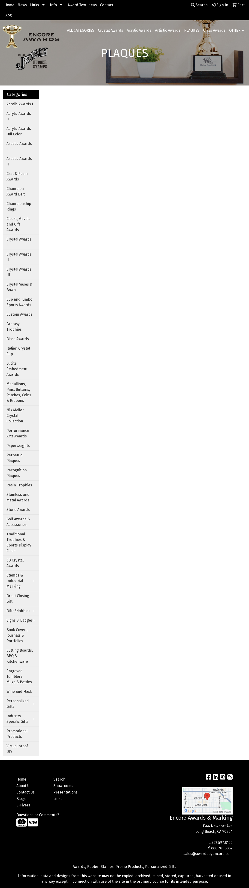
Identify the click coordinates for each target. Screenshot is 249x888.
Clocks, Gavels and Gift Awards (18, 224)
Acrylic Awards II (18, 116)
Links (34, 5)
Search (199, 5)
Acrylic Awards (139, 30)
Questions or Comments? (37, 815)
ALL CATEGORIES (80, 30)
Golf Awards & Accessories (18, 522)
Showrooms (63, 786)
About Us (23, 786)
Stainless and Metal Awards (18, 497)
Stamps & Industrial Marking (14, 581)
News (22, 5)
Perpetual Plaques (14, 458)
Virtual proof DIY (17, 749)
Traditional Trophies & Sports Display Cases (18, 542)
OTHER (234, 30)
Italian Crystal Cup (18, 351)
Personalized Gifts (17, 704)
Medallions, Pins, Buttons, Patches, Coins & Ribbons (18, 392)
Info (53, 5)
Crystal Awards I (19, 242)
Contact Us (25, 792)
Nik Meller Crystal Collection (15, 415)
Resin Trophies (19, 485)
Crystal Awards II (19, 257)
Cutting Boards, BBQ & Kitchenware (19, 656)
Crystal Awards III (19, 272)
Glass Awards (214, 30)
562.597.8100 (222, 842)
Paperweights (18, 445)
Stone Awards (18, 509)
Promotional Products (16, 734)
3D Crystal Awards (15, 563)
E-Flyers (23, 805)
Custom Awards (19, 314)
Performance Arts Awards (17, 433)
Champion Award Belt (15, 191)
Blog (8, 15)
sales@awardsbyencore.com (208, 853)
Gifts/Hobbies (18, 611)
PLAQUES (191, 30)
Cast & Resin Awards (17, 176)
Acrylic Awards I (19, 104)
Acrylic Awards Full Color (18, 131)
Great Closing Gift (17, 599)
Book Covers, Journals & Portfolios (17, 635)
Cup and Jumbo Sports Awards (19, 302)
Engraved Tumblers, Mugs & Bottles (19, 676)
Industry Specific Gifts (17, 719)
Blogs (21, 798)
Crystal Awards (110, 30)
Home (9, 5)
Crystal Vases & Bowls (19, 287)
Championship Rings (18, 206)
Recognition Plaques (16, 473)
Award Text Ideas (82, 5)
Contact (106, 5)
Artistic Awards (167, 30)
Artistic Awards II (19, 161)
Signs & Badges (19, 620)
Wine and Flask (19, 691)
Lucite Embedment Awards (16, 369)
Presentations (65, 792)
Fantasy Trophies (14, 327)
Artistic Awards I (19, 146)
